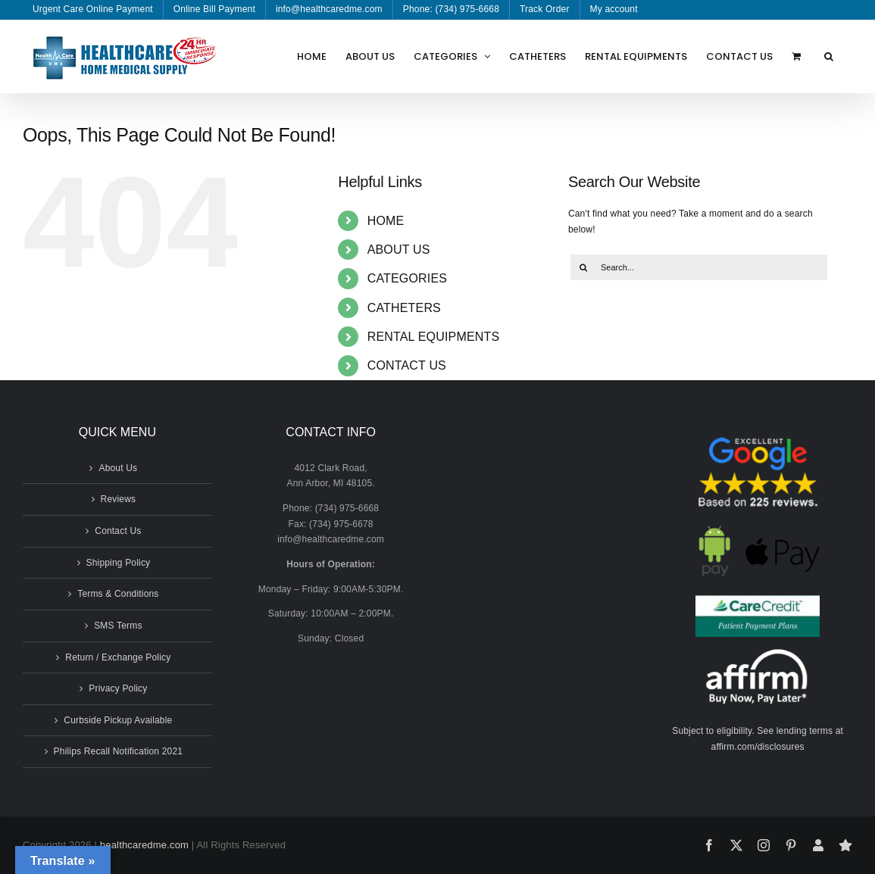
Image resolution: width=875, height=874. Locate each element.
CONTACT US (406, 365)
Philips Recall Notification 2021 (118, 751)
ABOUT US (398, 249)
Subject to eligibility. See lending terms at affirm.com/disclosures (757, 739)
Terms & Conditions (117, 593)
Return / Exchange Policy (117, 657)
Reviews (118, 499)
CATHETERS (404, 307)
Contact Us (118, 531)
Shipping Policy (118, 562)
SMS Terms (118, 625)
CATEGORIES (407, 278)
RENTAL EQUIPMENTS (433, 336)
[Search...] (699, 267)
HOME (386, 220)
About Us (117, 468)
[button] (828, 56)
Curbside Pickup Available (118, 720)
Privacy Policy (118, 688)
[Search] (583, 267)
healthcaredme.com (144, 845)
